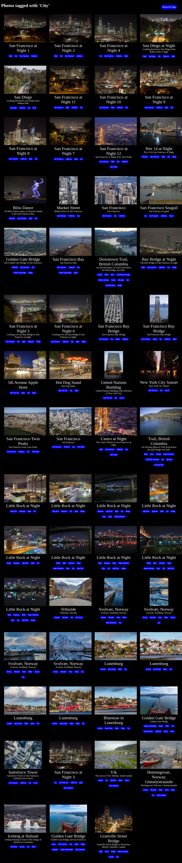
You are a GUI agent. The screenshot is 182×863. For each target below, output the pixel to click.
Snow (118, 617)
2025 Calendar (161, 795)
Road (173, 56)
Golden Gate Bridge (20, 273)
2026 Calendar (80, 849)
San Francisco (24, 56)
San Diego (152, 56)
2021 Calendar (68, 788)
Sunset (113, 280)
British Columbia (103, 280)
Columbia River (110, 285)
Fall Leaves (79, 617)
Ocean (166, 731)
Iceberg (22, 847)
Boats (32, 723)
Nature (171, 216)
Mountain (121, 280)
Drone (172, 731)
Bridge (31, 273)
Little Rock (13, 511)
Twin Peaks (113, 167)
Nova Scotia (112, 669)
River (112, 275)
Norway (103, 617)
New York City (14, 393)
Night (10, 56)
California (34, 56)
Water (174, 157)
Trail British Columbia (123, 275)
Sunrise (172, 617)
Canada (99, 275)
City (16, 56)
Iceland (100, 780)
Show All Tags (169, 7)
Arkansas (22, 511)
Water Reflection (119, 516)
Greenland (14, 847)
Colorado (57, 617)
